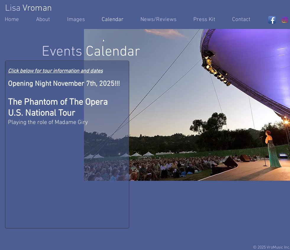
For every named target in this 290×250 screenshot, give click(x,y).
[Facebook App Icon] (272, 20)
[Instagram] (285, 20)
